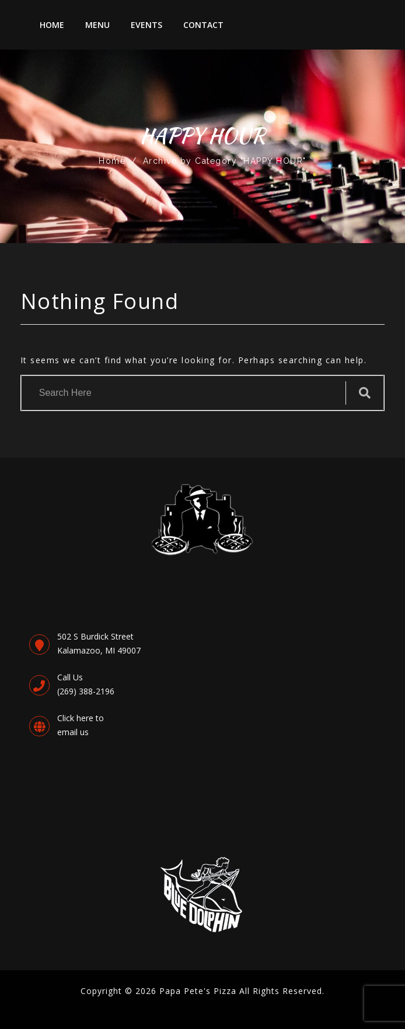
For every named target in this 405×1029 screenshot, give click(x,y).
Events (146, 24)
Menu (97, 24)
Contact (203, 24)
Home (52, 24)
